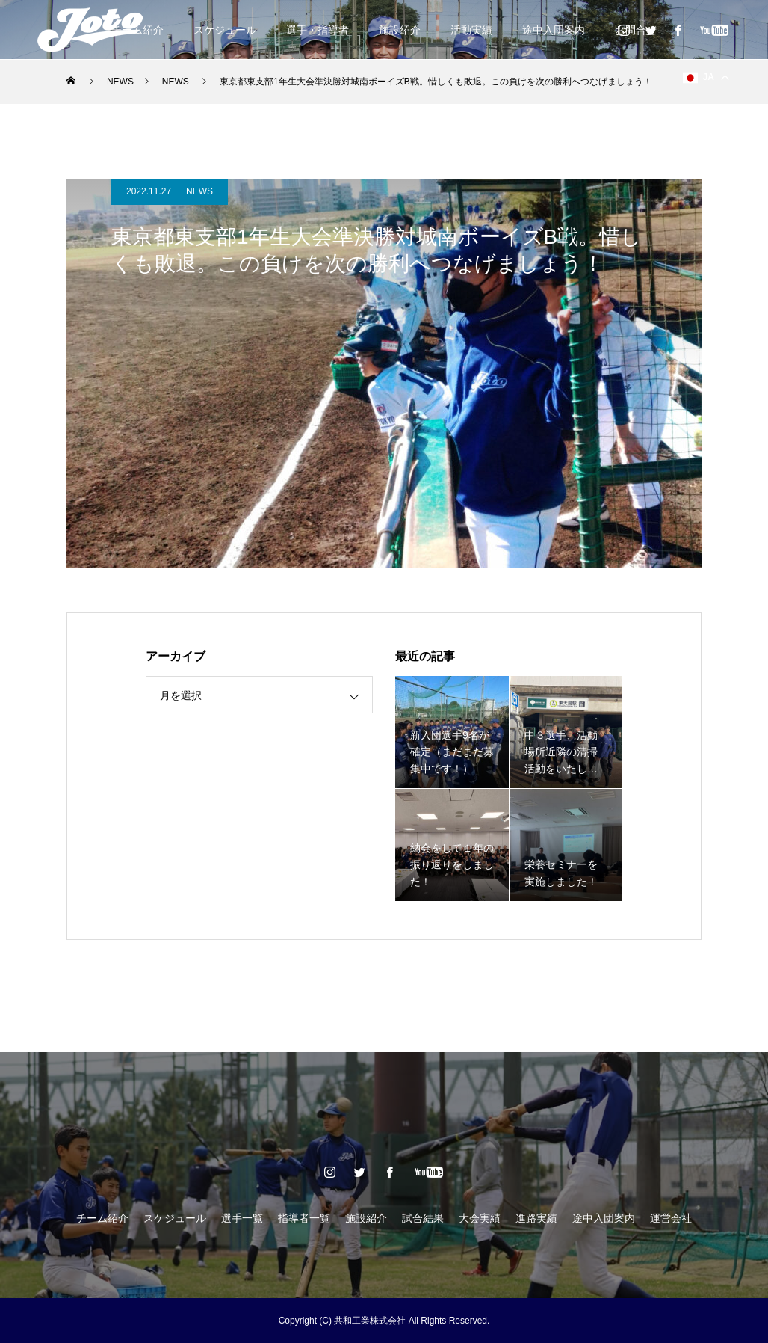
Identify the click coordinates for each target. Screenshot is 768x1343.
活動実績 (471, 30)
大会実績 (480, 1218)
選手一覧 (242, 1218)
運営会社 (671, 1218)
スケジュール (224, 30)
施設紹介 (400, 30)
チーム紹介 (102, 1218)
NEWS (199, 191)
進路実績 (536, 1218)
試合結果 (423, 1218)
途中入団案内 (553, 30)
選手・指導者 (317, 30)
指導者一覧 (304, 1218)
